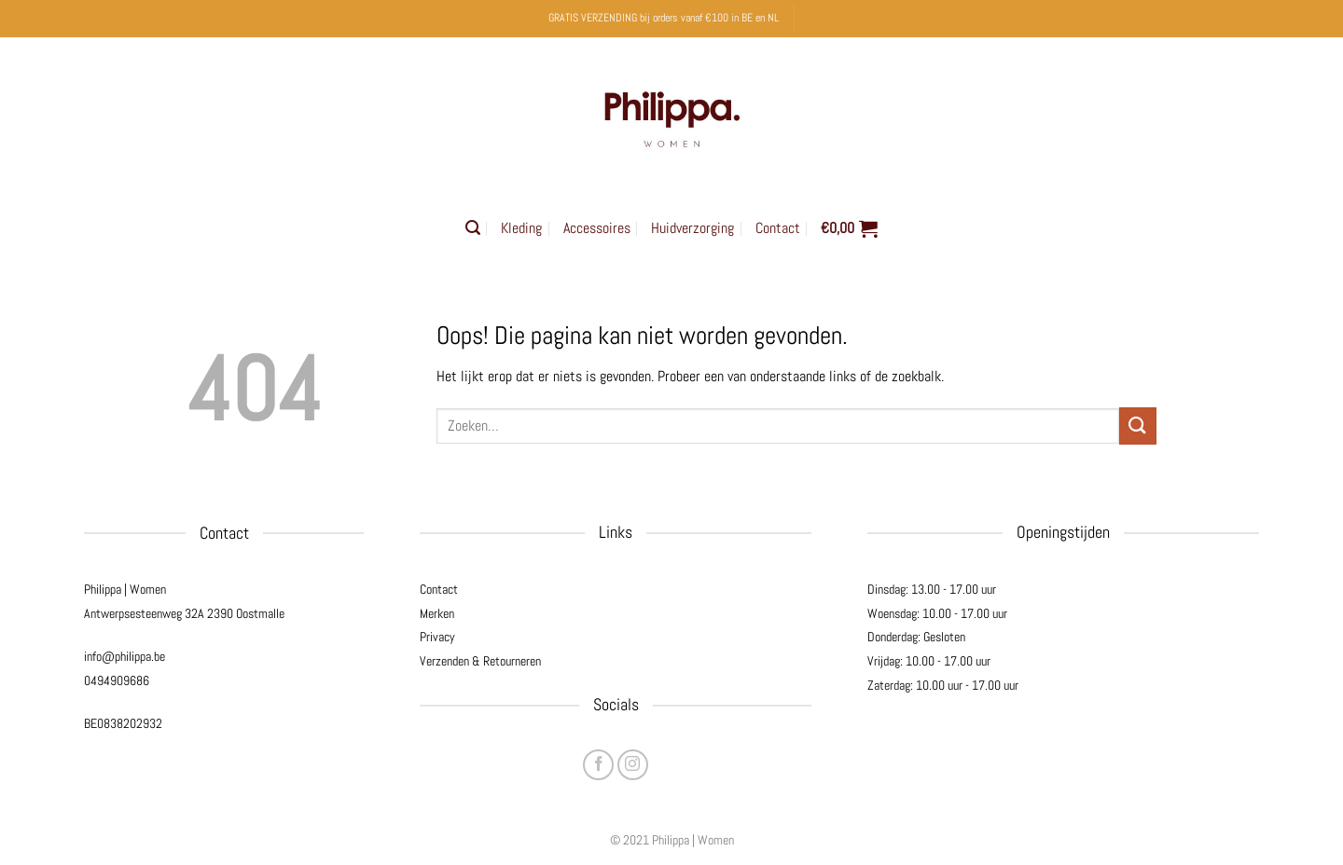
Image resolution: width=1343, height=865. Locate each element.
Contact (777, 228)
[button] (472, 228)
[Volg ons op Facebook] (598, 764)
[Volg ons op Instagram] (632, 764)
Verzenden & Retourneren (480, 660)
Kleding (521, 228)
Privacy (437, 636)
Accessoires (596, 228)
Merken (437, 613)
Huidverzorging (692, 228)
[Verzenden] (1137, 425)
